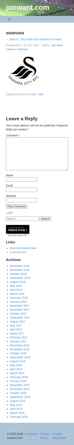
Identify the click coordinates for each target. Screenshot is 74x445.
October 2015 (18, 393)
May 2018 (16, 285)
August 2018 (17, 281)
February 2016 (19, 377)
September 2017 (20, 317)
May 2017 (16, 325)
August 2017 (17, 321)
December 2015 (20, 385)
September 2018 (20, 277)
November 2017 (20, 309)
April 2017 (16, 329)
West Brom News (15, 235)
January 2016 (18, 381)
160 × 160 (37, 94)
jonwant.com (27, 7)
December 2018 (20, 266)
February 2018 (19, 297)
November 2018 (20, 270)
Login (9, 212)
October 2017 (18, 313)
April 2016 (16, 369)
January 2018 (18, 301)
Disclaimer (31, 433)
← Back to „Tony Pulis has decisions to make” (34, 39)
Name (9, 175)
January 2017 (18, 341)
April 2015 (16, 408)
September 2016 (20, 357)
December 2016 (20, 345)
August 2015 (17, 401)
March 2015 (17, 412)
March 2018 (17, 293)
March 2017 (17, 333)
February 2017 (19, 337)
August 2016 (17, 361)
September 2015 (20, 397)
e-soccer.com (18, 252)
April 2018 (16, 289)
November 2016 (20, 349)
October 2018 (18, 273)
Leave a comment (17, 49)
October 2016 (18, 353)
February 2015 (19, 416)
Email (9, 185)
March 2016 (17, 373)
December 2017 (20, 305)
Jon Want (57, 45)
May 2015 (16, 404)
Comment (13, 135)
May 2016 (16, 365)
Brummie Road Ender (23, 248)
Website (11, 195)
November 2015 (20, 389)
